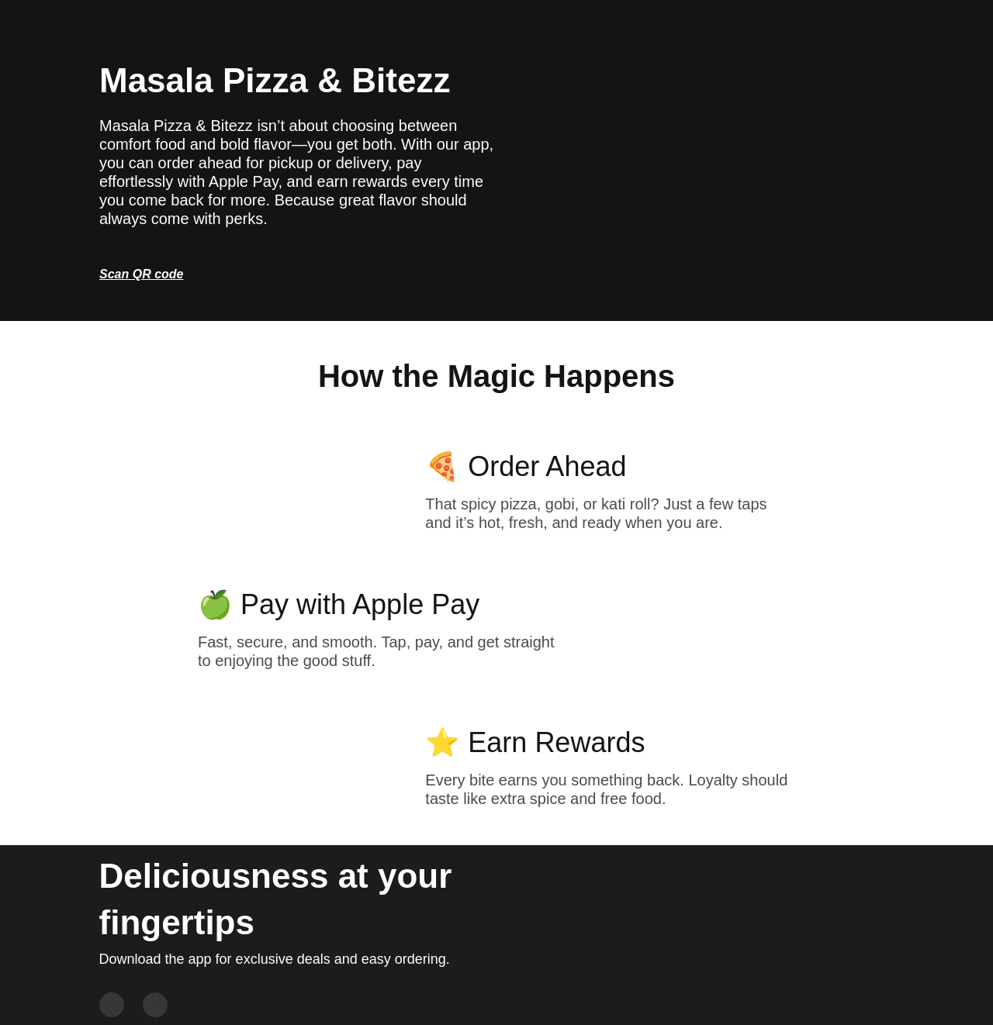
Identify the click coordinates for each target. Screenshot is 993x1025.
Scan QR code (141, 274)
